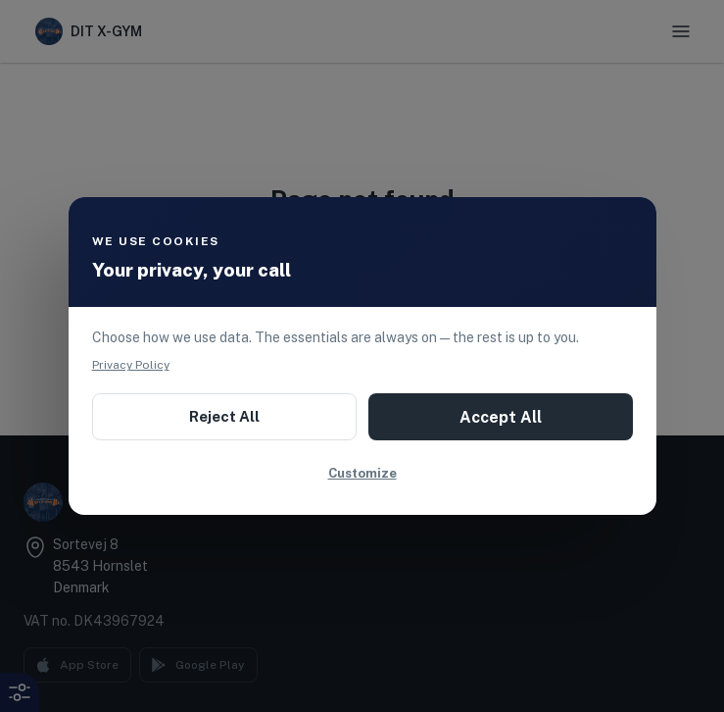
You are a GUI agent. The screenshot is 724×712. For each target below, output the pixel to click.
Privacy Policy (130, 365)
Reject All (224, 416)
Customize (362, 473)
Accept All (500, 417)
